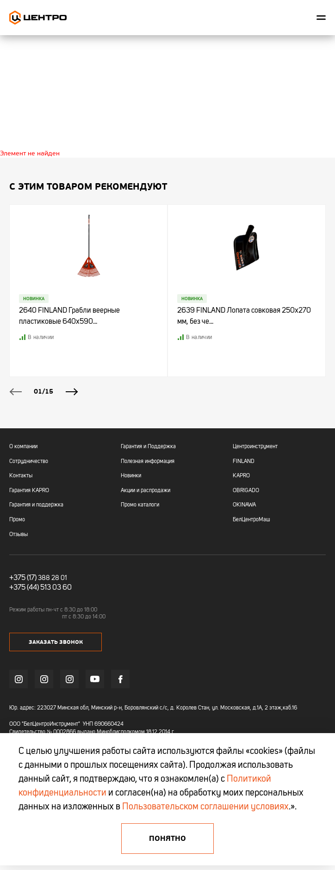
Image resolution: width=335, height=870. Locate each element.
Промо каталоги (140, 505)
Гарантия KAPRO (29, 491)
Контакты (20, 476)
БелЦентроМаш (251, 520)
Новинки (131, 476)
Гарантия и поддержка (36, 505)
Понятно (167, 838)
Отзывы (18, 534)
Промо (17, 520)
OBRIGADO (246, 491)
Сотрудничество (28, 461)
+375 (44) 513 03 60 (40, 588)
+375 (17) (23, 578)
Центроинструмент (255, 447)
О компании (23, 447)
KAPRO (241, 476)
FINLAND (243, 461)
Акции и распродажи (145, 491)
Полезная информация (147, 461)
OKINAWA (244, 505)
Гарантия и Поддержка (148, 447)
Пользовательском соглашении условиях (205, 807)
